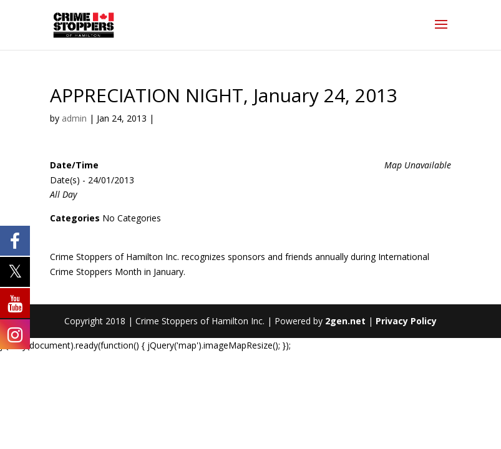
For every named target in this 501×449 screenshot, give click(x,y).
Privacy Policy (406, 321)
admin (74, 118)
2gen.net (345, 321)
